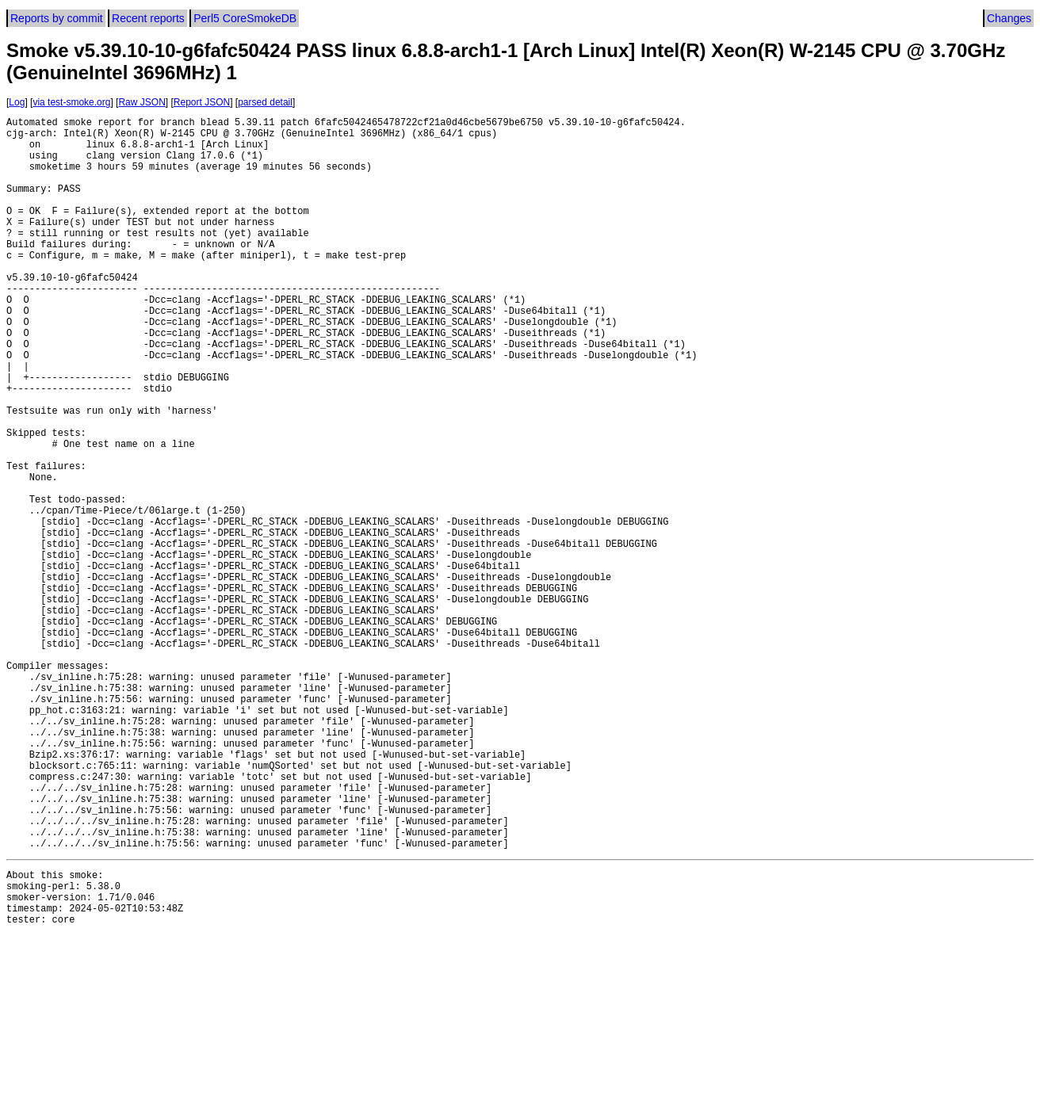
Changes (1009, 18)
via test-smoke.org (71, 102)
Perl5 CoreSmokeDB (244, 18)
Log (17, 102)
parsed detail (265, 102)
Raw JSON (141, 102)
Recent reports (148, 18)
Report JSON (202, 102)
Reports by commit (56, 18)
